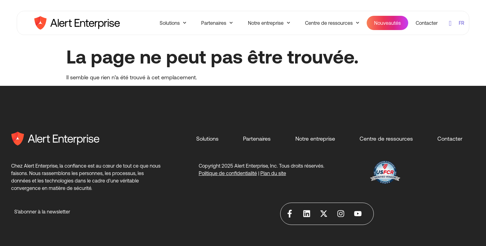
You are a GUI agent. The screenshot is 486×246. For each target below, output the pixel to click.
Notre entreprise (269, 23)
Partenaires (217, 23)
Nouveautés (387, 23)
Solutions (173, 23)
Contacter (427, 23)
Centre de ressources (332, 23)
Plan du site (273, 173)
